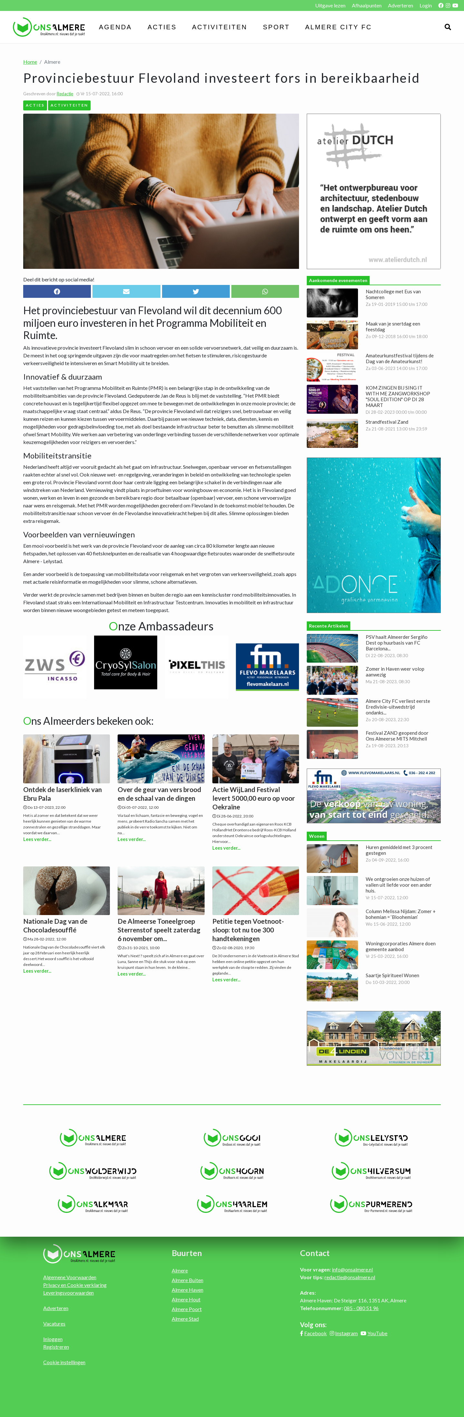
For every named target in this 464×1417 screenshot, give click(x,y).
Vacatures (54, 1323)
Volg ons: (313, 1324)
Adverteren (400, 5)
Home (30, 62)
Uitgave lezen (330, 5)
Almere (180, 1270)
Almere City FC (338, 27)
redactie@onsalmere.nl (349, 1277)
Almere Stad (185, 1319)
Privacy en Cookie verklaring (75, 1285)
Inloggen (53, 1339)
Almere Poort (187, 1309)
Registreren (56, 1347)
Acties (162, 27)
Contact (315, 1253)
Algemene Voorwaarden (69, 1277)
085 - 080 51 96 (361, 1308)
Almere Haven (187, 1290)
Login (426, 5)
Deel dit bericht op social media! (58, 279)
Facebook (315, 1333)
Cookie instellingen (64, 1362)
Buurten (187, 1253)
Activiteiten (219, 27)
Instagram (346, 1333)
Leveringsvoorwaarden (68, 1292)
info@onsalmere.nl (352, 1269)
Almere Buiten (187, 1280)
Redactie (65, 93)
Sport (276, 27)
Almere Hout (186, 1299)
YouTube (377, 1333)
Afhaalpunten (367, 5)
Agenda (115, 27)
